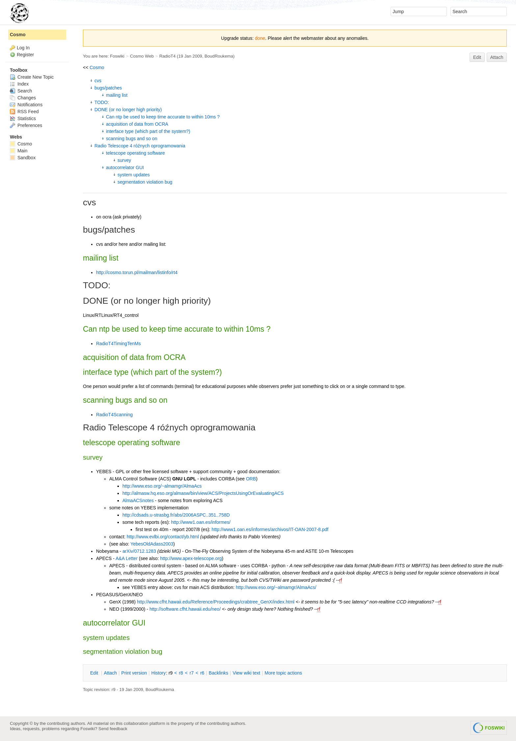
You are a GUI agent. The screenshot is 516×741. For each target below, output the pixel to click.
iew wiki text (246, 673)
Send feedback (112, 728)
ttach (110, 673)
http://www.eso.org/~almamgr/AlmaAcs (162, 486)
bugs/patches (108, 87)
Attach (496, 57)
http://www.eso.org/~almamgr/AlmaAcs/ (276, 587)
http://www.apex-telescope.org (191, 558)
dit (94, 673)
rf (340, 580)
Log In (23, 47)
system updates (133, 174)
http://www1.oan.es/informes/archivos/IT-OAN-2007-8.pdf (270, 529)
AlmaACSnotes (138, 500)
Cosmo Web (142, 56)
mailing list (116, 95)
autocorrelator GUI (125, 167)
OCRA (175, 357)
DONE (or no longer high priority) (128, 109)
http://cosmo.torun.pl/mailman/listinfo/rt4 (136, 272)
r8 (181, 673)
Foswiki (117, 56)
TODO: (101, 102)
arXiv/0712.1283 (139, 551)
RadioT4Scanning (114, 414)
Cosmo (97, 67)
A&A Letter (127, 558)
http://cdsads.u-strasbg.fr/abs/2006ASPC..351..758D (176, 515)
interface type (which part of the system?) (148, 131)
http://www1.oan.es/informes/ (201, 522)
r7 (192, 673)
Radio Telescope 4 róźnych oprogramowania (139, 145)
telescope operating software (135, 153)
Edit (477, 57)
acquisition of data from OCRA (137, 124)
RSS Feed (24, 111)
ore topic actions (283, 673)
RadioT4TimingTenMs (118, 343)
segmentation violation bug (144, 182)
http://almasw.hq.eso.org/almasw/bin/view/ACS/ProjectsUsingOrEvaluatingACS (203, 493)
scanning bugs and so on (131, 138)
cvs (97, 80)
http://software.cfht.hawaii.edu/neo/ (184, 609)
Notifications (26, 104)
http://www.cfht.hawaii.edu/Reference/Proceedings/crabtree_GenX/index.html (216, 601)
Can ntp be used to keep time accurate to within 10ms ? (163, 116)
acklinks (218, 673)
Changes (23, 97)
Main (18, 150)
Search (21, 90)
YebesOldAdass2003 (151, 544)
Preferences (26, 125)
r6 (202, 673)
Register (25, 54)
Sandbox (23, 157)
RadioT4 (167, 56)
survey (124, 160)
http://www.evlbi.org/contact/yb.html (163, 536)
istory (158, 673)
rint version (134, 673)
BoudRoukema (218, 56)
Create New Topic (32, 77)
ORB (251, 478)
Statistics (23, 118)
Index (19, 84)
